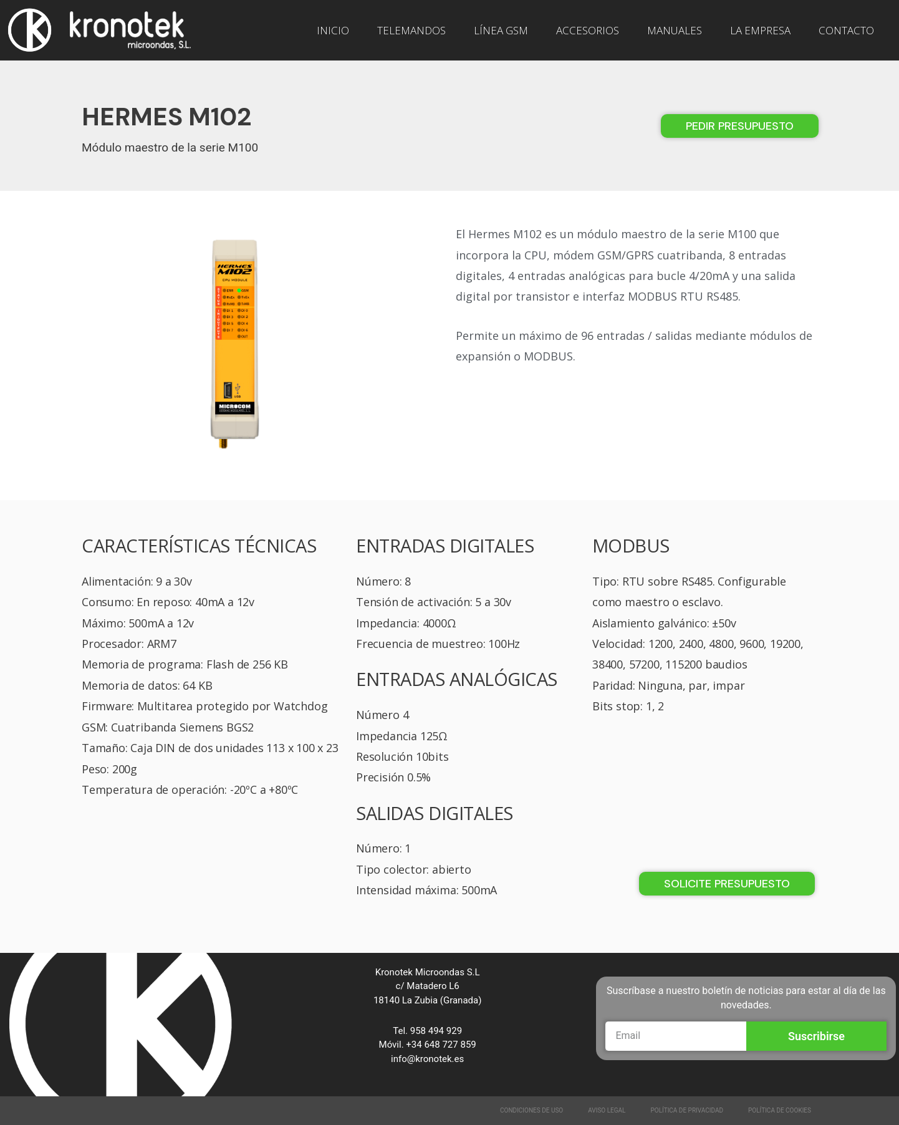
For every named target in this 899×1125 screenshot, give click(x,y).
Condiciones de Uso (531, 1110)
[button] (740, 126)
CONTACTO (846, 30)
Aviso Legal (606, 1110)
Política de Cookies (779, 1110)
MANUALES (674, 30)
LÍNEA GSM (501, 30)
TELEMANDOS (411, 30)
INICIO (333, 30)
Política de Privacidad (687, 1110)
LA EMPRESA (760, 30)
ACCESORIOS (587, 30)
